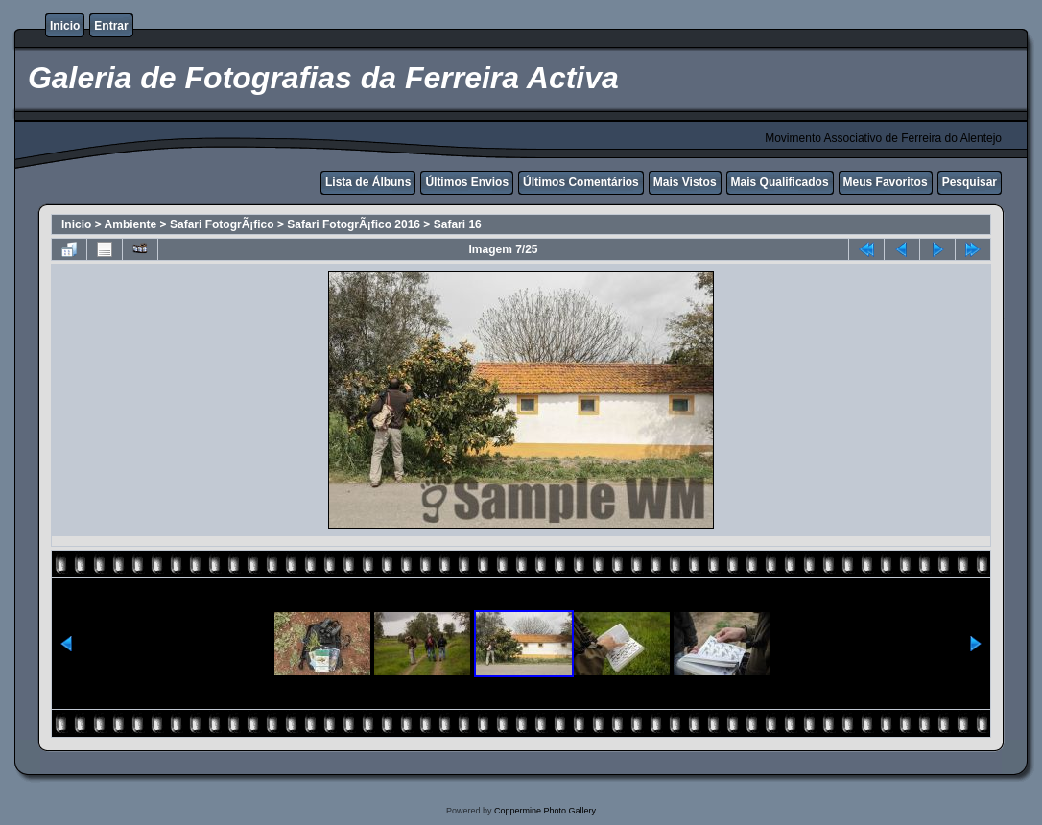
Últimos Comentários (581, 182)
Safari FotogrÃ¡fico (222, 224)
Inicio (65, 26)
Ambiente (131, 224)
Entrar (111, 26)
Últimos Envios (467, 182)
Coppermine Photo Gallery (545, 810)
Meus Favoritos (885, 182)
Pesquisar (969, 182)
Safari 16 (458, 224)
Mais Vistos (685, 182)
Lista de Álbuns (368, 182)
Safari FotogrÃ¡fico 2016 (353, 224)
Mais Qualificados (780, 182)
